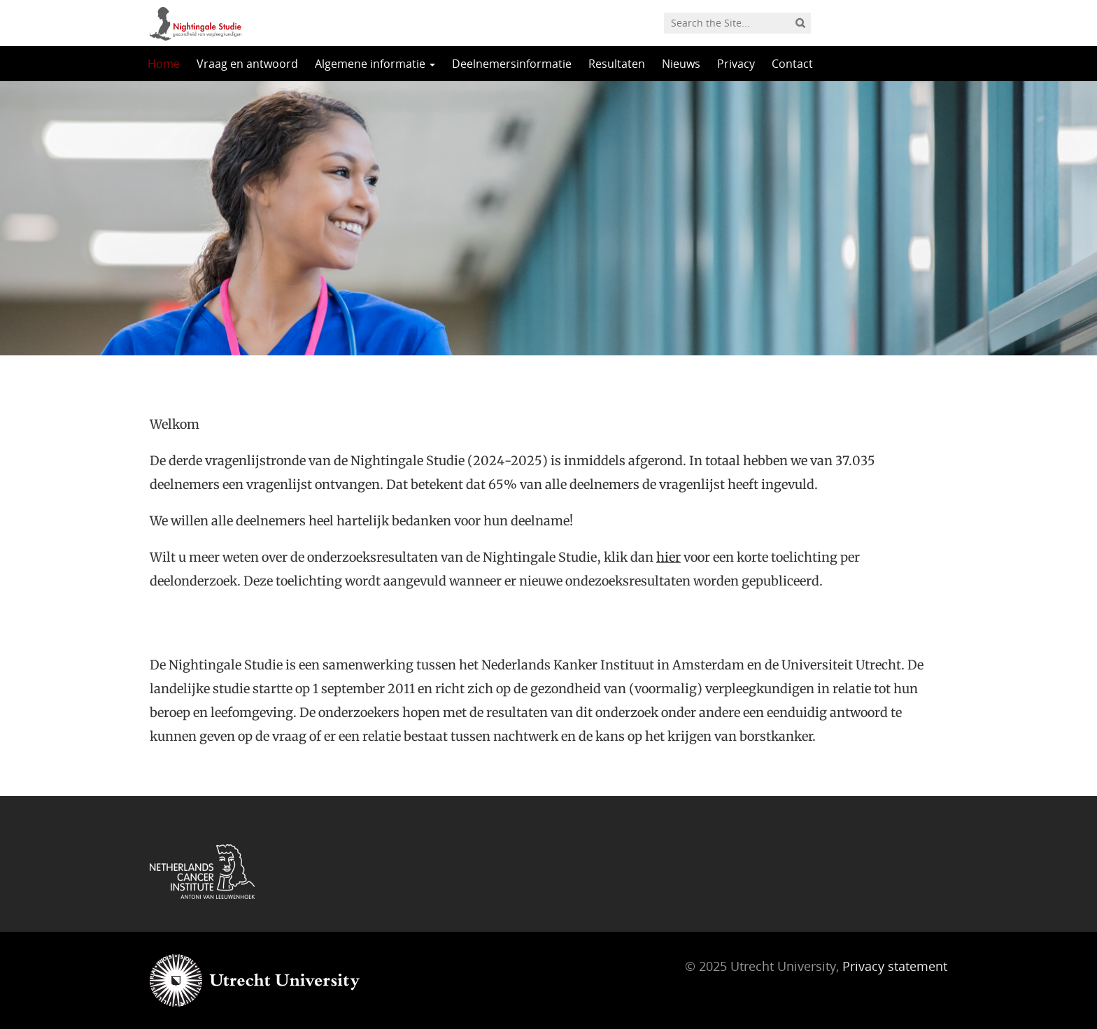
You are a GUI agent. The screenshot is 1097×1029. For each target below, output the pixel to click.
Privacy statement (894, 966)
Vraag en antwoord (247, 63)
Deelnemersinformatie (512, 63)
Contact (792, 63)
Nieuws (681, 63)
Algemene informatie (375, 63)
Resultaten (616, 63)
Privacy (736, 63)
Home (164, 63)
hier (668, 557)
